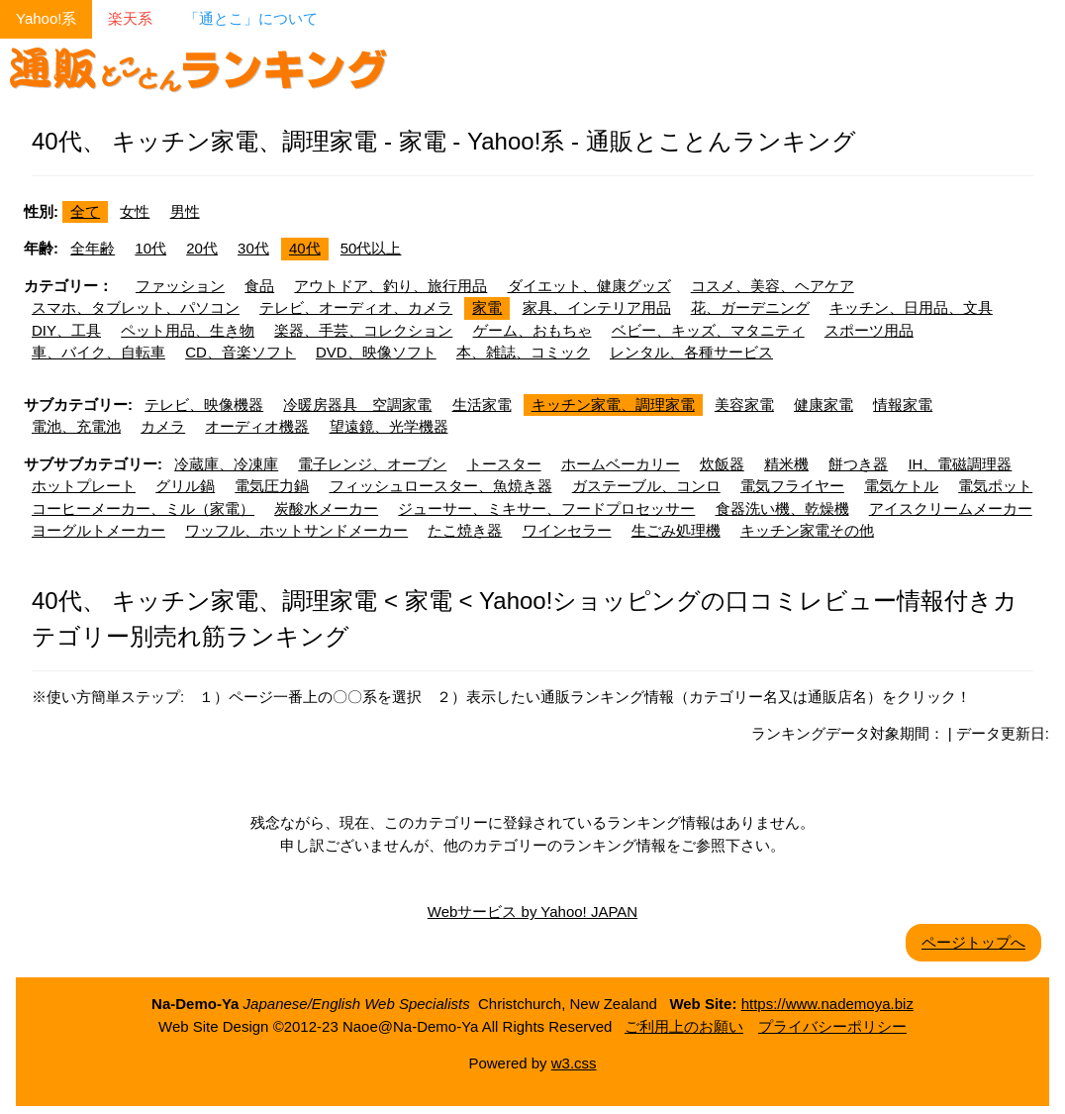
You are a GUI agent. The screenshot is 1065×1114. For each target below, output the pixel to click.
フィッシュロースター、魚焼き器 (441, 485)
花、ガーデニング (750, 307)
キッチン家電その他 (807, 530)
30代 (253, 248)
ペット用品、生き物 (187, 330)
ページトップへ (973, 942)
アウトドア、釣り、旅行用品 (390, 285)
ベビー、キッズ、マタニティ (708, 330)
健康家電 (823, 404)
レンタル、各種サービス (691, 352)
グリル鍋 (185, 485)
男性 (185, 211)
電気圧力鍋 (272, 485)
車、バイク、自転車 (98, 352)
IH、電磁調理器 (960, 464)
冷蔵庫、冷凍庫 (226, 464)
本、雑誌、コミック (523, 352)
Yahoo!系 (46, 18)
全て (85, 211)
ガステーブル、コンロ (646, 485)
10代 (150, 248)
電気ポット (995, 485)
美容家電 (744, 404)
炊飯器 (722, 464)
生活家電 (482, 404)
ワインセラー (567, 530)
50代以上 (371, 248)
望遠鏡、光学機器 (389, 426)
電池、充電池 (76, 426)
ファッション (180, 285)
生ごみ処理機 (676, 530)
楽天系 (130, 18)
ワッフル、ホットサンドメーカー (296, 530)
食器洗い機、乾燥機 (782, 508)
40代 (305, 248)
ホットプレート (84, 485)
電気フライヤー (792, 485)
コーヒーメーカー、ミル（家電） (143, 508)
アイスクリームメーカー (950, 508)
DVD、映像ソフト (376, 352)
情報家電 (902, 404)
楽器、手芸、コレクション (363, 330)
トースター (504, 464)
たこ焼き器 (465, 530)
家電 (487, 307)
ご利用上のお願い (684, 1026)
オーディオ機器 (257, 426)
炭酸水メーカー (326, 508)
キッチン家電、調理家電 (613, 404)
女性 (134, 211)
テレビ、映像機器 (204, 404)
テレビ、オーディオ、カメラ (355, 307)
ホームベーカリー (620, 464)
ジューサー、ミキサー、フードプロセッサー (546, 508)
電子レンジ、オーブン (372, 464)
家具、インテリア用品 (597, 307)
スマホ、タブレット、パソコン (136, 307)
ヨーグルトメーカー (98, 530)
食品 (259, 285)
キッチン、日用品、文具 (911, 307)
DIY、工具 (66, 330)
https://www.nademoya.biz (827, 1003)
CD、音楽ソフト (240, 352)
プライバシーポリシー (832, 1026)
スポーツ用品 (869, 330)
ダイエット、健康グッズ (589, 285)
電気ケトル (901, 485)
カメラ (163, 426)
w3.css (574, 1063)
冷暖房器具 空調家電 (357, 404)
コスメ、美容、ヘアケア (772, 285)
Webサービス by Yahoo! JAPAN (532, 911)
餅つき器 (858, 464)
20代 (202, 248)
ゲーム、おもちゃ (532, 330)
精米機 (786, 464)
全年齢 (92, 248)
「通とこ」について (251, 18)
